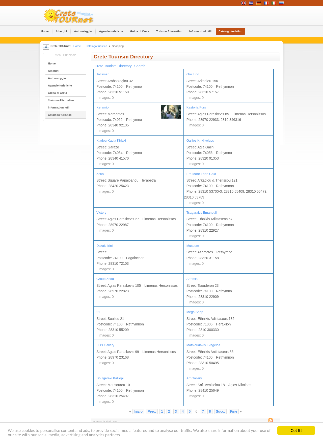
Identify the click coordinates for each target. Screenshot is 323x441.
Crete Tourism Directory (113, 66)
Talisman (102, 74)
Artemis (192, 279)
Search (139, 66)
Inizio (138, 411)
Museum (192, 246)
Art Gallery (194, 378)
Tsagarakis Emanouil (201, 212)
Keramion (103, 107)
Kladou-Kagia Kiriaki (111, 140)
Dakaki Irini (104, 246)
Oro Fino (192, 74)
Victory (101, 212)
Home (77, 46)
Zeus (100, 174)
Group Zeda (105, 279)
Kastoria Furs (196, 107)
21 (98, 312)
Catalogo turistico (96, 46)
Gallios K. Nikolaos (200, 140)
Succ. (220, 411)
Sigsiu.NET (111, 421)
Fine (233, 411)
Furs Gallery (105, 345)
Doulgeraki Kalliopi (110, 378)
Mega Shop (194, 312)
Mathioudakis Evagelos (203, 345)
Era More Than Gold (201, 174)
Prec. (152, 411)
